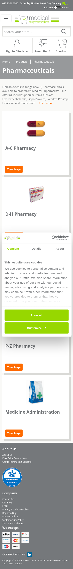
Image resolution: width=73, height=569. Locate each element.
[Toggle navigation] (6, 18)
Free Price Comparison (14, 458)
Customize (36, 327)
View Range (14, 169)
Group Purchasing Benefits (16, 461)
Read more (46, 103)
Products (21, 61)
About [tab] (59, 248)
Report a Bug (9, 513)
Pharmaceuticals (44, 61)
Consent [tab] (13, 248)
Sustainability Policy (13, 520)
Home (6, 61)
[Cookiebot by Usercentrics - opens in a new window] (52, 237)
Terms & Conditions (13, 523)
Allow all (36, 315)
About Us (7, 454)
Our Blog (7, 502)
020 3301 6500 (10, 3)
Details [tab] (36, 248)
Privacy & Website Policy (15, 509)
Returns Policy (10, 516)
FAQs (5, 506)
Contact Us (8, 499)
